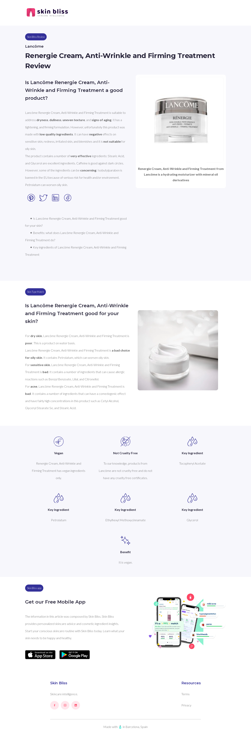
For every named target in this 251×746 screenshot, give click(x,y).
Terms (185, 694)
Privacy (186, 705)
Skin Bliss (58, 683)
